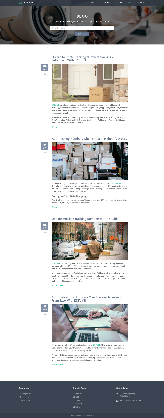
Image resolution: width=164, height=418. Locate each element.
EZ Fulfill (55, 105)
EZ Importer (116, 183)
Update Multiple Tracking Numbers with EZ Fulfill (85, 219)
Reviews (119, 3)
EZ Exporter (77, 394)
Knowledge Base (25, 394)
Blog (130, 3)
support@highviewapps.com (130, 401)
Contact (140, 3)
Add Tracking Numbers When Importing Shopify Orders (89, 139)
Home (93, 3)
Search (82, 34)
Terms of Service (25, 400)
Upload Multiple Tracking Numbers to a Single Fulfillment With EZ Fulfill (83, 58)
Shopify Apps (105, 3)
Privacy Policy (24, 397)
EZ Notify (76, 407)
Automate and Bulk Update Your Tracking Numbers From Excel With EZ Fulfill (86, 298)
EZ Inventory (78, 400)
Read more (57, 127)
